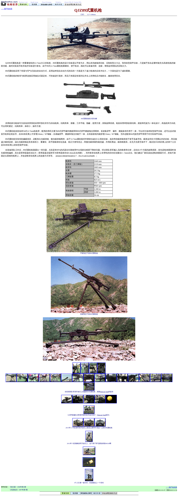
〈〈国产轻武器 (6, 9)
